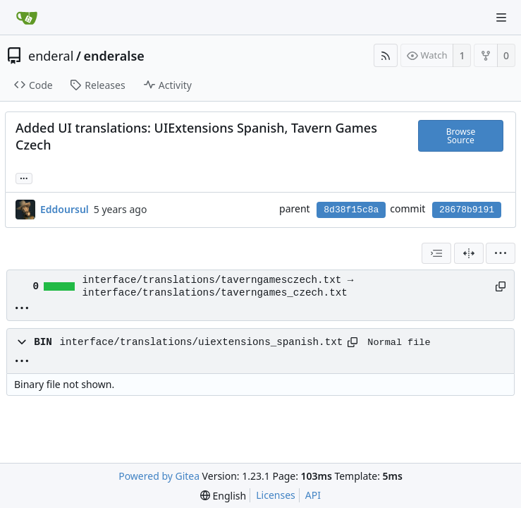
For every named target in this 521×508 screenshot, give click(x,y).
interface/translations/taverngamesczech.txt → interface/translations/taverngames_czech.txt (218, 286)
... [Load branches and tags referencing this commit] (24, 177)
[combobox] (436, 253)
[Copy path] (499, 286)
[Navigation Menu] (501, 17)
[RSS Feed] (386, 55)
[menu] (500, 253)
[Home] (27, 17)
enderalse (114, 56)
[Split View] (469, 253)
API (313, 495)
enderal (50, 56)
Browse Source (460, 136)
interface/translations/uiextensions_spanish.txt (201, 342)
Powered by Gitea (159, 476)
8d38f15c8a (351, 210)
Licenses (275, 495)
